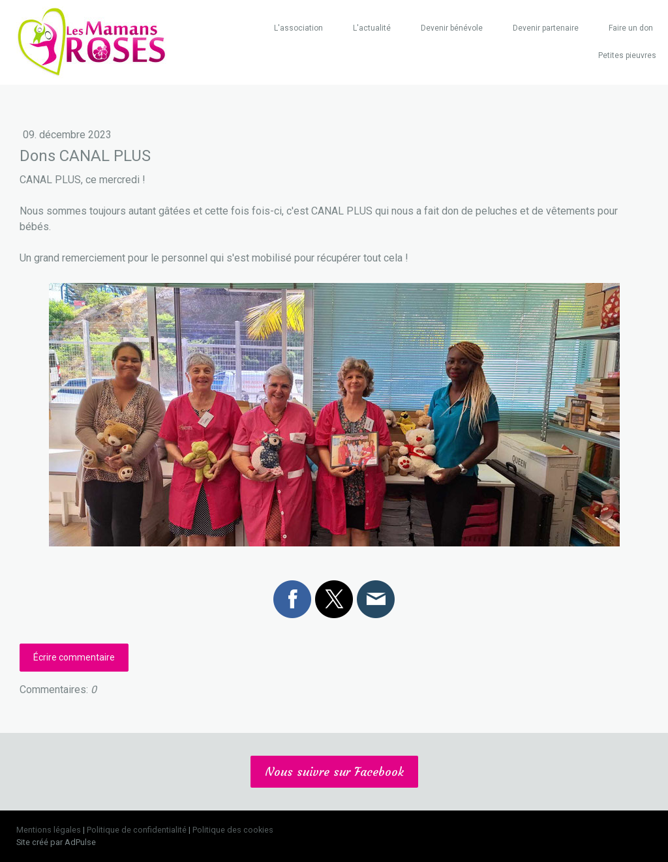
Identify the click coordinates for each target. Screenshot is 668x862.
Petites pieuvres (627, 55)
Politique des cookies (232, 830)
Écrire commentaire (74, 657)
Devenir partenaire (546, 28)
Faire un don (631, 28)
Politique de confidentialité (137, 830)
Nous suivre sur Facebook (334, 771)
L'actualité (372, 28)
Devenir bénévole (452, 28)
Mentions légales (48, 830)
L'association (298, 28)
